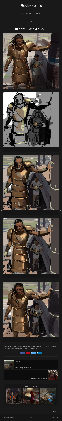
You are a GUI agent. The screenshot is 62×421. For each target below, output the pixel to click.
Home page (26, 13)
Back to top (55, 417)
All (31, 22)
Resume (37, 13)
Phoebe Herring (31, 5)
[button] (55, 411)
